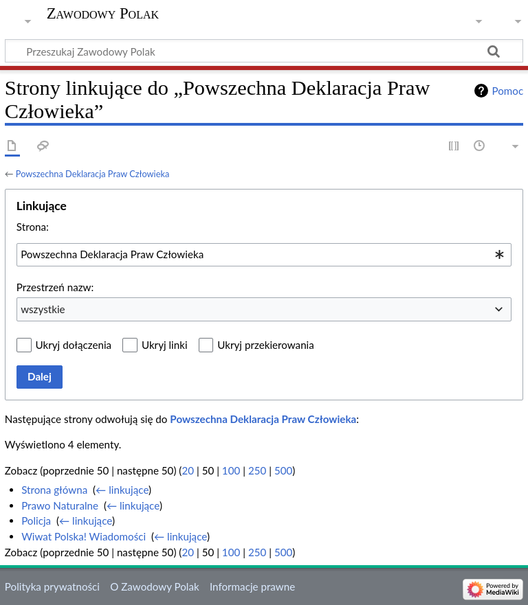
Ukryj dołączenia (74, 345)
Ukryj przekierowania (265, 345)
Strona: (32, 226)
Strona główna (54, 489)
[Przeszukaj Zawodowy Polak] (264, 51)
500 (283, 470)
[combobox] (264, 254)
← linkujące (122, 489)
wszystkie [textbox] (43, 309)
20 (188, 470)
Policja (36, 520)
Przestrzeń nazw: (55, 287)
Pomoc (507, 90)
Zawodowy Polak (103, 14)
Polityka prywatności (52, 586)
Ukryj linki (165, 345)
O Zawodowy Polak (154, 586)
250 (257, 470)
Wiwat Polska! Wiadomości (83, 536)
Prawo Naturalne (59, 505)
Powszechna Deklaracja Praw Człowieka (92, 173)
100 (231, 470)
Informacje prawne (252, 586)
